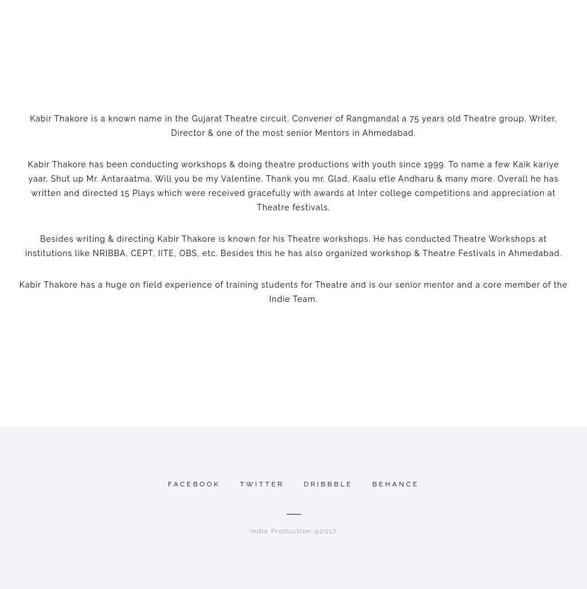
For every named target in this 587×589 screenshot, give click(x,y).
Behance (396, 484)
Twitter (262, 484)
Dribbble (328, 484)
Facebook (194, 484)
